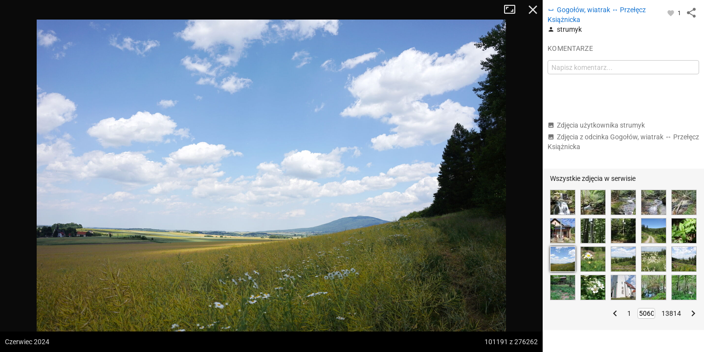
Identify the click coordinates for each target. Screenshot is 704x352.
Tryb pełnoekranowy (513, 10)
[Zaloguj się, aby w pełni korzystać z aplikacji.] (671, 13)
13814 (671, 313)
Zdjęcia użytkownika (596, 125)
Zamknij (533, 10)
